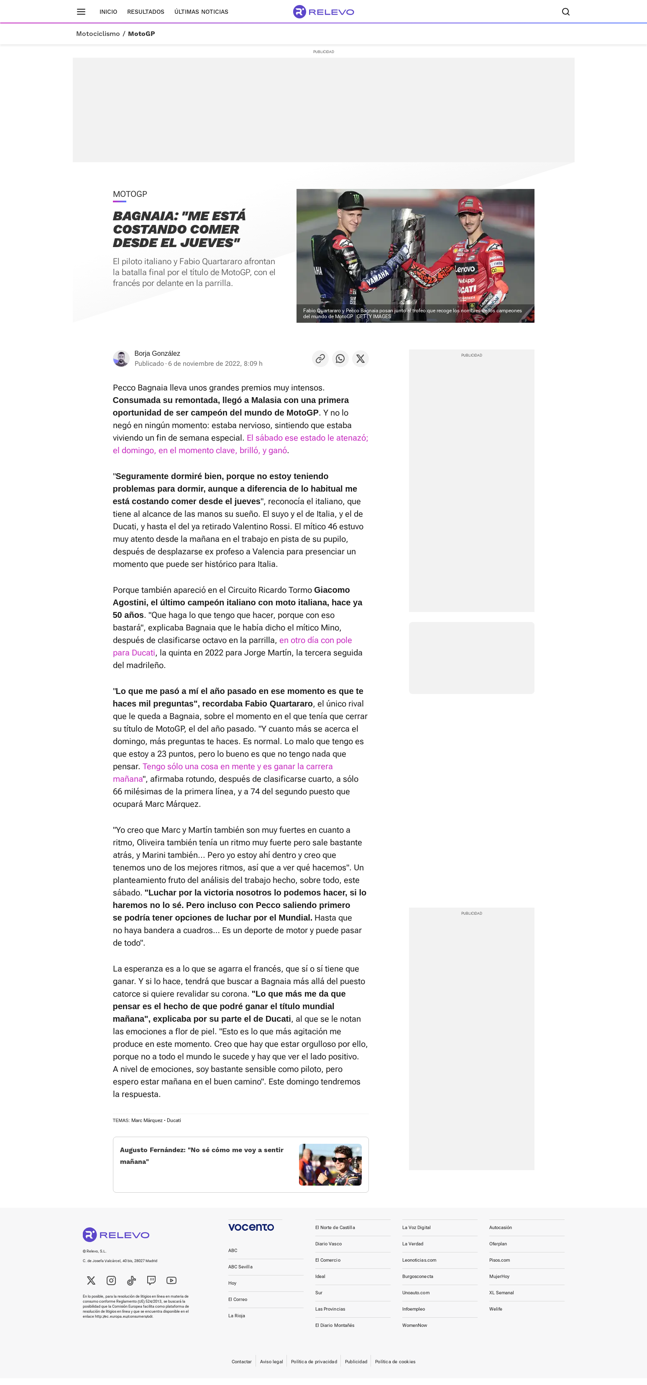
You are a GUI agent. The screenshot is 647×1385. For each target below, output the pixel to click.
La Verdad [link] (413, 1250)
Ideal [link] (320, 1283)
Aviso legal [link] (271, 1368)
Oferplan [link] (498, 1250)
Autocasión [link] (500, 1234)
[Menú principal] (81, 11)
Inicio (108, 12)
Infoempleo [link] (413, 1316)
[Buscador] (566, 11)
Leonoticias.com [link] (419, 1267)
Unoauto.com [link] (416, 1299)
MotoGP (141, 34)
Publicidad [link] (356, 1368)
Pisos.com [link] (499, 1267)
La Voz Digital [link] (416, 1234)
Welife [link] (496, 1316)
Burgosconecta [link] (417, 1283)
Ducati (174, 1120)
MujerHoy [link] (499, 1283)
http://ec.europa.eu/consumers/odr (123, 1323)
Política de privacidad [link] (314, 1368)
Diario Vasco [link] (328, 1250)
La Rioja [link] (237, 1322)
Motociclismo (98, 34)
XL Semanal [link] (501, 1299)
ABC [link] (232, 1257)
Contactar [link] (242, 1368)
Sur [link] (318, 1299)
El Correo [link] (238, 1306)
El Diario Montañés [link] (335, 1332)
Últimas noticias (201, 12)
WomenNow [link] (414, 1332)
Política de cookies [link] (395, 1368)
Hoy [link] (232, 1290)
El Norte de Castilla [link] (335, 1234)
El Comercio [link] (327, 1267)
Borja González (157, 353)
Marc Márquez (147, 1120)
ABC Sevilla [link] (240, 1273)
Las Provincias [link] (330, 1316)
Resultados (145, 12)
